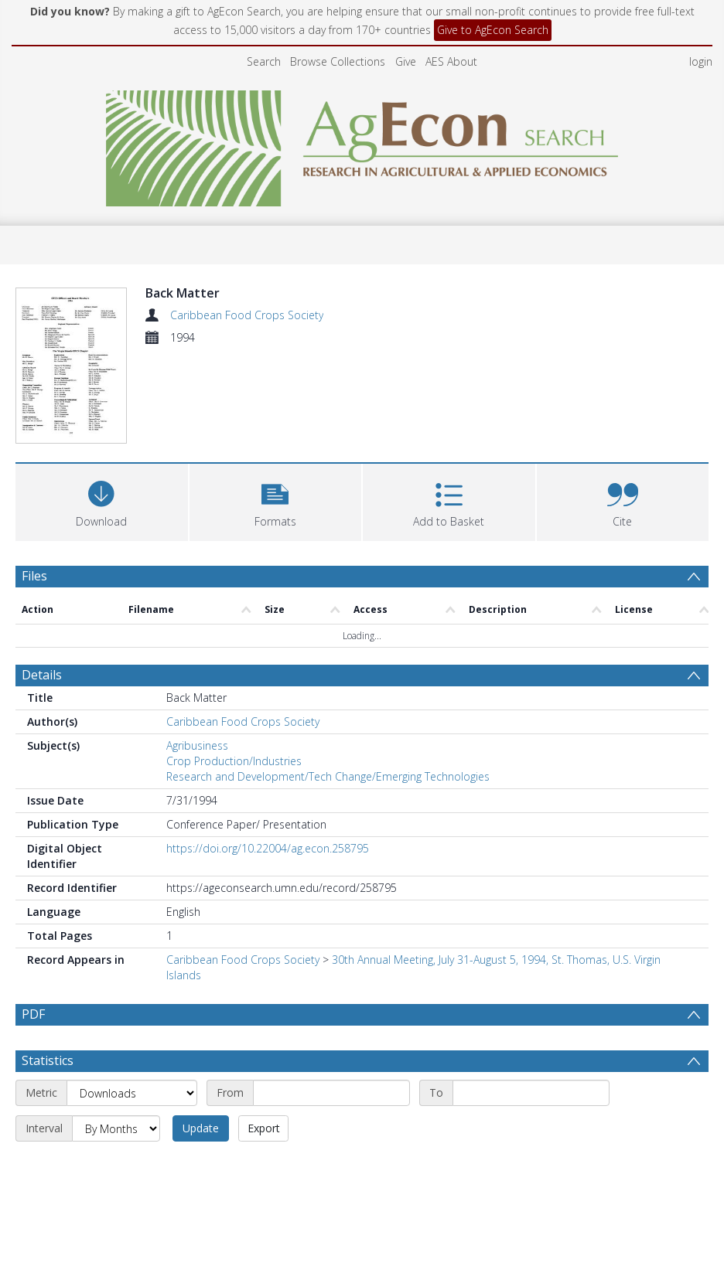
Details (42, 674)
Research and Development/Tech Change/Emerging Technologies (328, 776)
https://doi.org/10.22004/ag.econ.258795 (267, 848)
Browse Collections (337, 61)
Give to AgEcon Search (492, 29)
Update (201, 1165)
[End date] (531, 1130)
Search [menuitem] (264, 61)
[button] (276, 500)
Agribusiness (197, 745)
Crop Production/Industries (234, 761)
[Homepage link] (362, 144)
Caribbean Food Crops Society (246, 315)
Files (34, 575)
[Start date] (331, 1130)
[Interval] (116, 1165)
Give (405, 61)
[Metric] (132, 1130)
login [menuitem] (700, 61)
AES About (451, 61)
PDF (33, 1014)
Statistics (47, 1097)
